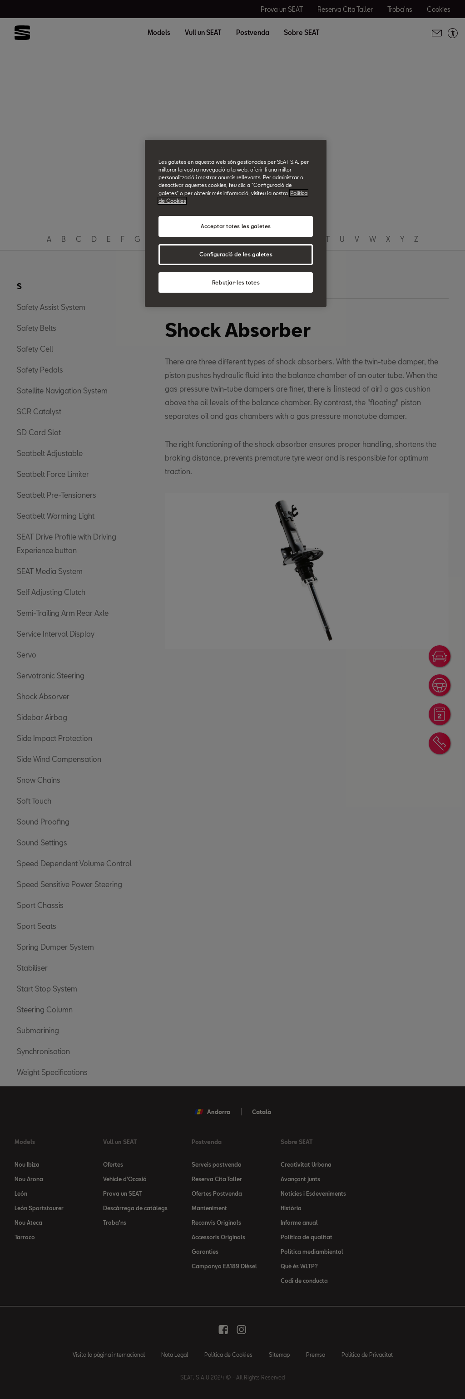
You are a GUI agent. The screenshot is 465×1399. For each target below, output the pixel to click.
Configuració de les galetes (235, 254)
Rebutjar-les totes (235, 282)
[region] (235, 223)
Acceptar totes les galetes (236, 226)
